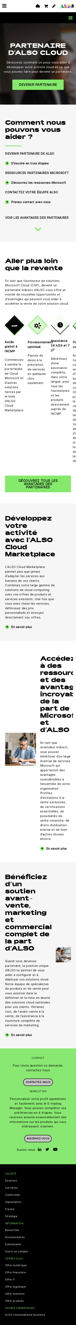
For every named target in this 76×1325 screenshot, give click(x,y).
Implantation (13, 1202)
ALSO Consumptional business (25, 1314)
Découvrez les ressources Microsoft (38, 183)
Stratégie (11, 1216)
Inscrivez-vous (38, 1138)
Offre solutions (15, 1293)
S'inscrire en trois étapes (30, 163)
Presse (10, 1209)
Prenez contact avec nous (30, 202)
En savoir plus (21, 627)
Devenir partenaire (38, 85)
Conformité (12, 1195)
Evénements (13, 1244)
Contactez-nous (38, 1082)
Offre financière (15, 1272)
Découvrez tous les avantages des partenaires (38, 484)
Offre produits (14, 1301)
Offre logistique (15, 1286)
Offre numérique (16, 1265)
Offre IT (10, 1279)
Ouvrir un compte (16, 1251)
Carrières (11, 1187)
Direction (11, 1180)
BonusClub (12, 1230)
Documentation (15, 1237)
